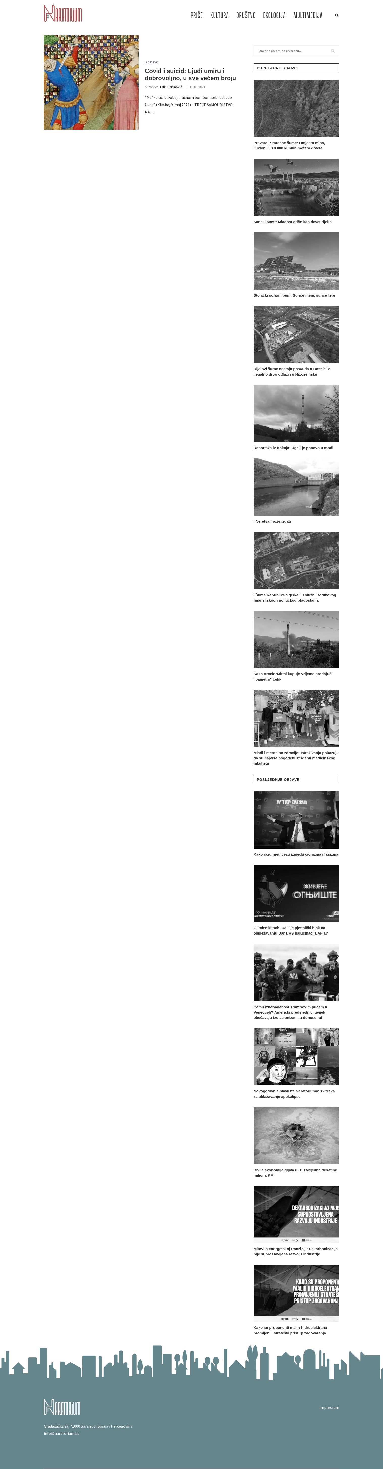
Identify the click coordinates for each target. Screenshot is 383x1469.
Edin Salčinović (171, 87)
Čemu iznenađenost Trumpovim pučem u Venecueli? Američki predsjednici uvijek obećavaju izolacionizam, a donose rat (290, 1012)
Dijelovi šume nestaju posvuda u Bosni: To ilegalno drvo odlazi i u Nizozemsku (292, 371)
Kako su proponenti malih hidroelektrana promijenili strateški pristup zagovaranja (290, 1330)
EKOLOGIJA (274, 15)
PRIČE (197, 15)
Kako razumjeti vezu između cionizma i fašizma (296, 854)
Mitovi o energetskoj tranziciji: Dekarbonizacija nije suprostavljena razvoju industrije (296, 1251)
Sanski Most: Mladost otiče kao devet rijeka (293, 222)
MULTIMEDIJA (308, 15)
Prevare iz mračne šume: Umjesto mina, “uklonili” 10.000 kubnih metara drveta (289, 145)
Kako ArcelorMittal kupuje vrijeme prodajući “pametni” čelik (293, 676)
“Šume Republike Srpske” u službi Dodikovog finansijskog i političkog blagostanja (295, 597)
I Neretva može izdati (272, 521)
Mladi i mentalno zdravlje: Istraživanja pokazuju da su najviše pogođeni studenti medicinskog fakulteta (296, 758)
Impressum (329, 1407)
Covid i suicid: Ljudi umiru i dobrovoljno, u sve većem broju (190, 74)
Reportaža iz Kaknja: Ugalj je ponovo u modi (293, 448)
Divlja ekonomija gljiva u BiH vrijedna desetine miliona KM (295, 1172)
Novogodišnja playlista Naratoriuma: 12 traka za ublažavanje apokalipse (294, 1094)
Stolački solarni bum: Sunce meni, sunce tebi (294, 295)
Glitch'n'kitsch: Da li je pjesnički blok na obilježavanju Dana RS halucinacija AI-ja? (291, 930)
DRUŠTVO (246, 15)
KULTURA (219, 15)
